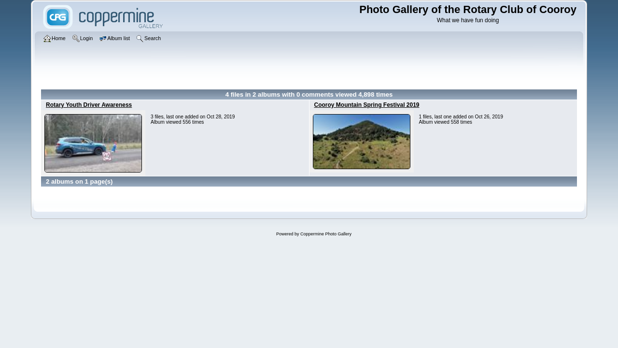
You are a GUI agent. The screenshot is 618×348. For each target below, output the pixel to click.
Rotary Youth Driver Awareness (89, 105)
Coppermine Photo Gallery (325, 234)
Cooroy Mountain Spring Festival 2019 (367, 105)
